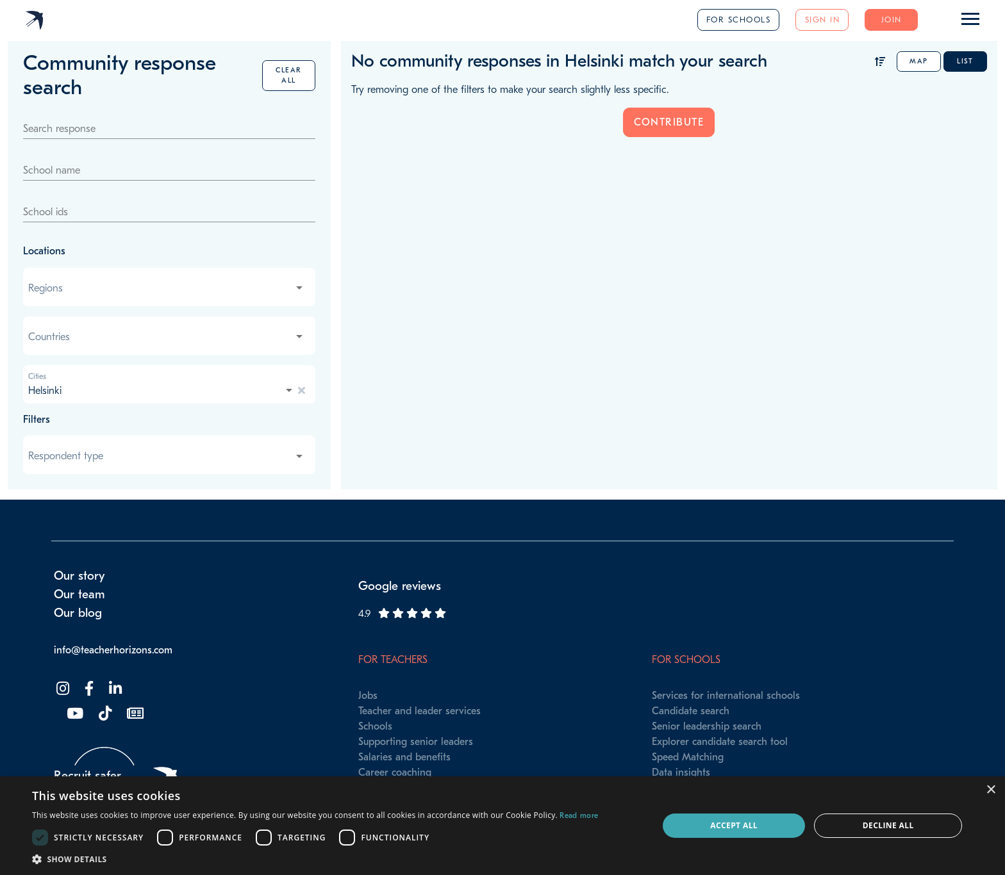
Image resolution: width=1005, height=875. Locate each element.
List (965, 61)
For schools (738, 19)
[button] (315, 859)
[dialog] (502, 825)
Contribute (669, 122)
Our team (79, 594)
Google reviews (399, 586)
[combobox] (166, 288)
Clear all (289, 75)
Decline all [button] (888, 825)
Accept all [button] (734, 825)
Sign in (822, 19)
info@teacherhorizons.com (113, 650)
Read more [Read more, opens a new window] (579, 815)
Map (918, 61)
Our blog (78, 613)
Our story (79, 576)
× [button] (990, 790)
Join (891, 19)
